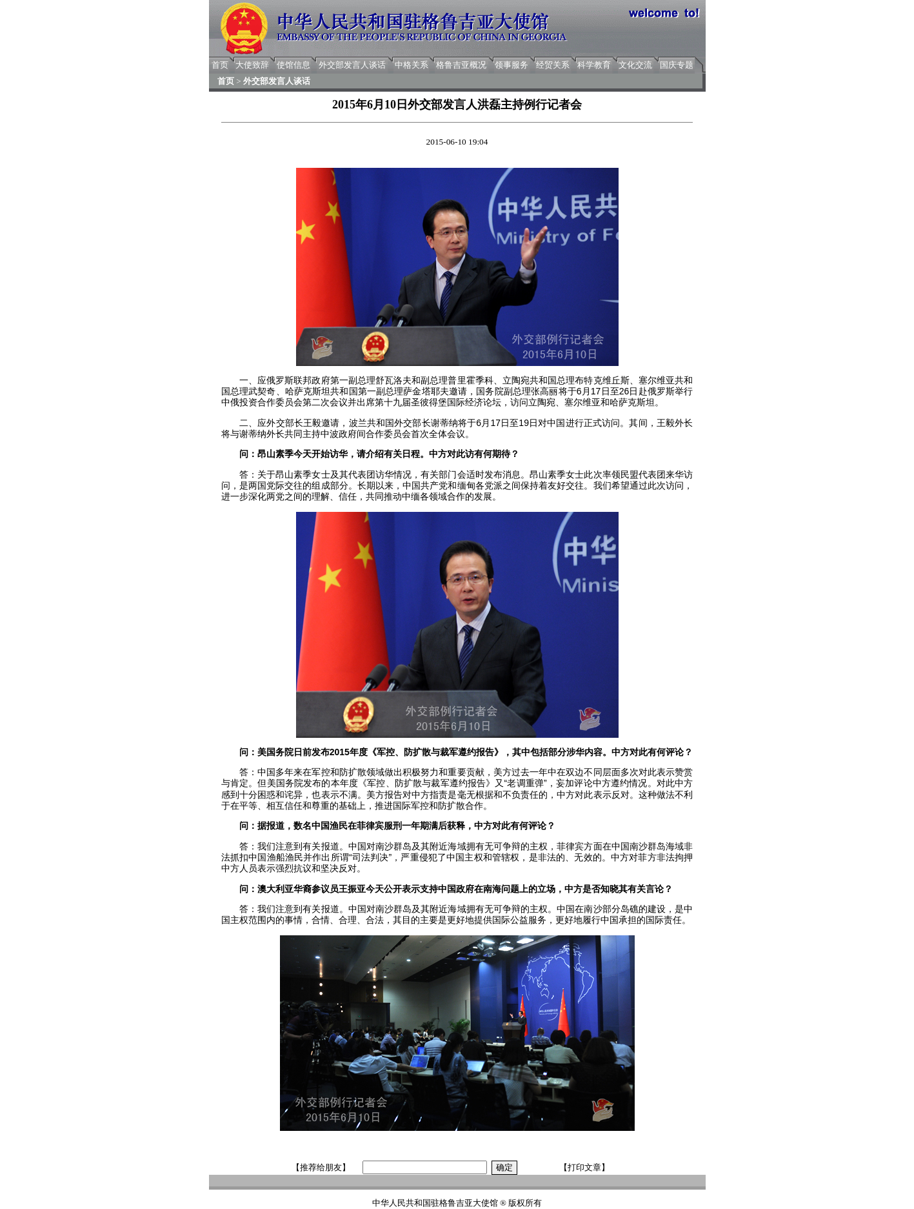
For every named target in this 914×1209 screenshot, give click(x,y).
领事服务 (511, 65)
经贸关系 (553, 65)
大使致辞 (252, 65)
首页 (220, 65)
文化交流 (635, 65)
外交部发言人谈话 (352, 65)
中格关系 (411, 65)
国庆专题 (676, 65)
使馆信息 (293, 65)
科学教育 (594, 65)
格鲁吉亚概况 (461, 65)
